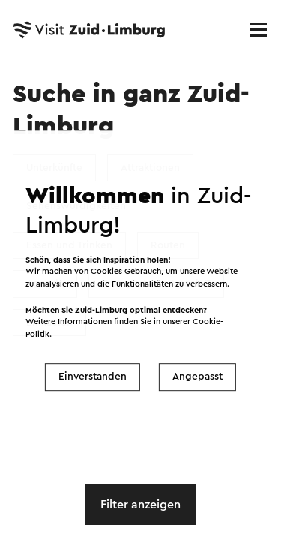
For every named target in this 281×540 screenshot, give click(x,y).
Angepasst (197, 376)
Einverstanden (92, 376)
